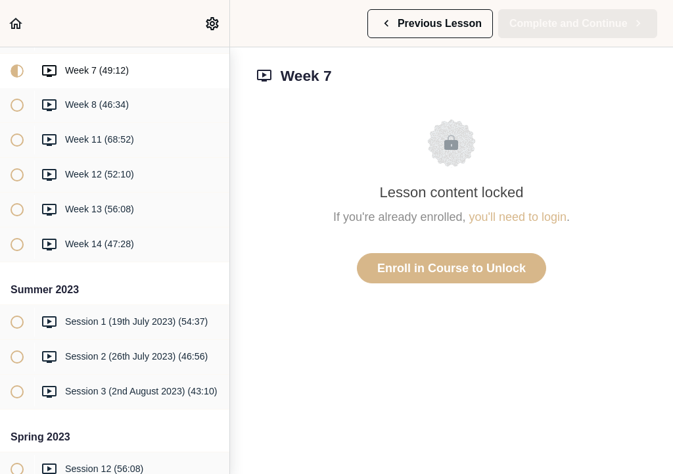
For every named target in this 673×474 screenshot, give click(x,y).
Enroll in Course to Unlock (451, 268)
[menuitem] (213, 23)
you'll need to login (518, 217)
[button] (16, 23)
